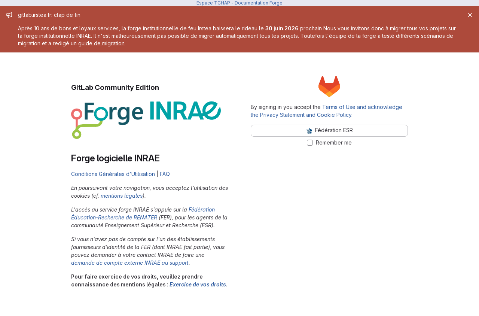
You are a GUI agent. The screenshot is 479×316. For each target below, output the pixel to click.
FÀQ (165, 174)
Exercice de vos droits (198, 284)
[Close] (470, 14)
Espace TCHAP (213, 3)
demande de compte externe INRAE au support (130, 262)
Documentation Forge (259, 3)
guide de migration (101, 43)
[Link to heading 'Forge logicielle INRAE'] (165, 158)
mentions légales (122, 195)
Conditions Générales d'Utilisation (113, 174)
